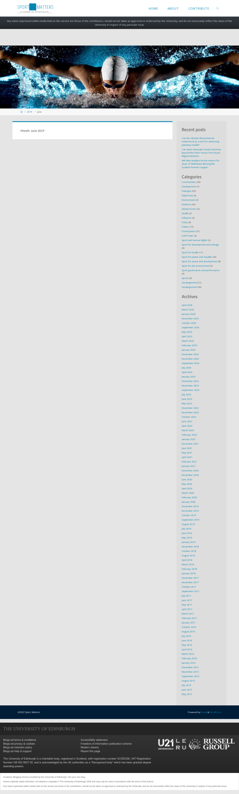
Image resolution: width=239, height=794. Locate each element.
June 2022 (187, 421)
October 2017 (189, 586)
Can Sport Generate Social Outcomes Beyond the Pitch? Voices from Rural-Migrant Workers (201, 153)
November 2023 (190, 385)
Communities (189, 182)
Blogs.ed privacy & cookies (19, 743)
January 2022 (189, 439)
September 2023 (190, 390)
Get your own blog (76, 777)
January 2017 (189, 622)
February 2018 (189, 568)
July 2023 (186, 394)
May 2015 (187, 694)
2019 (29, 111)
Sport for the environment (195, 265)
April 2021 (187, 457)
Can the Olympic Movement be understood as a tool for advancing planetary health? (200, 141)
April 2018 (187, 559)
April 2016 (187, 649)
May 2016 (187, 644)
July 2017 (186, 595)
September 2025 (190, 327)
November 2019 (190, 510)
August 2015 (188, 680)
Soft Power (187, 235)
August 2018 (188, 555)
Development (189, 186)
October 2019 (189, 515)
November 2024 (190, 358)
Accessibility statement (94, 739)
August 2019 (188, 524)
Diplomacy (187, 195)
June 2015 (187, 689)
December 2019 (190, 506)
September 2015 (190, 676)
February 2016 (189, 658)
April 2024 (187, 372)
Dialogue (186, 190)
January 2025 (189, 349)
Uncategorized (189, 287)
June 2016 (187, 640)
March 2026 (188, 309)
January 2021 (189, 466)
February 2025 (189, 345)
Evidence (186, 204)
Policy (185, 222)
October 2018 (189, 551)
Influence (186, 217)
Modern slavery (90, 747)
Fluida (203, 712)
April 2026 (187, 305)
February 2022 (189, 434)
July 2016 (186, 636)
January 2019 (189, 542)
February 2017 (189, 618)
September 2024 (190, 363)
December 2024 (190, 354)
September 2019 (190, 519)
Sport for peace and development (199, 261)
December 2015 (190, 667)
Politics (185, 226)
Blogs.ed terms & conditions (19, 739)
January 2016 (189, 662)
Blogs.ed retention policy (17, 747)
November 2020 (190, 475)
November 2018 (190, 546)
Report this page (90, 751)
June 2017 (187, 600)
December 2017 (190, 577)
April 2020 (187, 488)
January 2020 (189, 501)
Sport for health (190, 252)
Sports (185, 278)
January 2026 (189, 314)
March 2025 (188, 340)
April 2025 (187, 336)
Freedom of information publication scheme (106, 743)
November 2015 (190, 671)
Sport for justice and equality (197, 256)
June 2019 (187, 533)
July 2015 (186, 685)
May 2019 (187, 537)
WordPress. (216, 712)
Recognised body (102, 762)
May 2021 (187, 452)
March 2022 (188, 430)
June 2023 (187, 398)
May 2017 (187, 604)
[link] (218, 8)
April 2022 (187, 425)
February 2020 (189, 497)
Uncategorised (189, 282)
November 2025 (190, 318)
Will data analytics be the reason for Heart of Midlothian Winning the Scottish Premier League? (200, 164)
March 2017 (188, 613)
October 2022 (189, 416)
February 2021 (189, 461)
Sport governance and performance (201, 270)
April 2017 (187, 609)
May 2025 (187, 331)
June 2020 (187, 479)
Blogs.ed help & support (17, 751)
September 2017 (190, 591)
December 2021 (190, 443)
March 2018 (188, 564)
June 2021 (187, 448)
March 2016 (188, 653)
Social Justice (188, 231)
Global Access (189, 208)
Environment (188, 199)
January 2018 (189, 573)
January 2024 (189, 376)
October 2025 (189, 322)
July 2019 (186, 528)
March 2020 (188, 492)
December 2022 (190, 407)
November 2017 (190, 582)
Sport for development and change (200, 244)
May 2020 (187, 483)
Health (185, 213)
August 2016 (188, 631)
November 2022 (190, 412)
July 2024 (186, 367)
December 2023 (190, 381)
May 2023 (187, 403)
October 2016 (189, 627)
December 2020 (190, 470)
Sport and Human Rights (194, 240)
